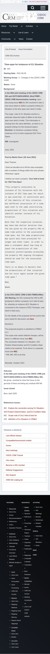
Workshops (39, 520)
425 (20, 103)
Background (9, 89)
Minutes (27, 584)
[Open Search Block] (32, 8)
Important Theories (15, 528)
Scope (11, 515)
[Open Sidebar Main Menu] (43, 8)
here (32, 319)
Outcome (8, 371)
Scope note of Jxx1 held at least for (22, 415)
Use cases (10, 460)
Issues (8, 445)
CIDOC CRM (41, 16)
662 (15, 351)
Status (6, 85)
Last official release (13, 436)
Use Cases (15, 647)
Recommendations (15, 518)
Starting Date (9, 73)
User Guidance (14, 540)
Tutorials (12, 546)
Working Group (10, 78)
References (13, 521)
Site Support (11, 475)
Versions (27, 513)
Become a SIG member (15, 465)
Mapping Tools (16, 611)
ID (5, 69)
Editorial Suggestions (14, 470)
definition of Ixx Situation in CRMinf (22, 419)
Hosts (37, 545)
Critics (11, 525)
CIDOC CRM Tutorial (14, 455)
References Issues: (12, 403)
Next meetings (11, 450)
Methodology (13, 543)
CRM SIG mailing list (14, 480)
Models (13, 637)
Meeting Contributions (28, 600)
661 (30, 339)
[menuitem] (4, 26)
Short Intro (12, 512)
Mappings (27, 555)
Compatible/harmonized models (19, 441)
